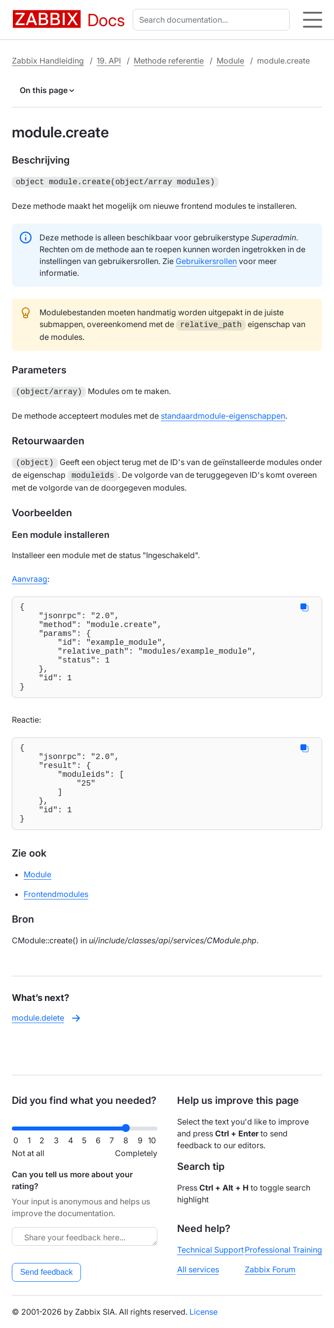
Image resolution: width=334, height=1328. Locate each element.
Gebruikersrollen (206, 260)
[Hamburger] (312, 20)
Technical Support (210, 1250)
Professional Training (283, 1250)
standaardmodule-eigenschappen (223, 413)
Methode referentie (169, 61)
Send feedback (46, 1272)
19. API (109, 61)
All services (198, 1269)
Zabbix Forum (270, 1269)
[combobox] (213, 19)
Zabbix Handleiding (48, 61)
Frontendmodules (56, 926)
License (203, 1312)
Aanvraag (29, 574)
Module (230, 61)
